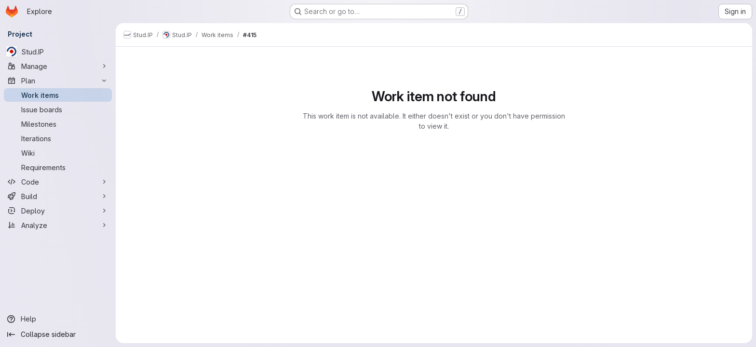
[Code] (58, 181)
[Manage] (58, 66)
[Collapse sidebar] (58, 334)
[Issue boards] (58, 109)
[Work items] (58, 95)
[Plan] (58, 80)
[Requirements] (58, 167)
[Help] (58, 319)
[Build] (58, 196)
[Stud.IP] (58, 51)
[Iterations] (58, 138)
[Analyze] (58, 225)
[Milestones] (58, 124)
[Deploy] (58, 210)
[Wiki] (58, 153)
